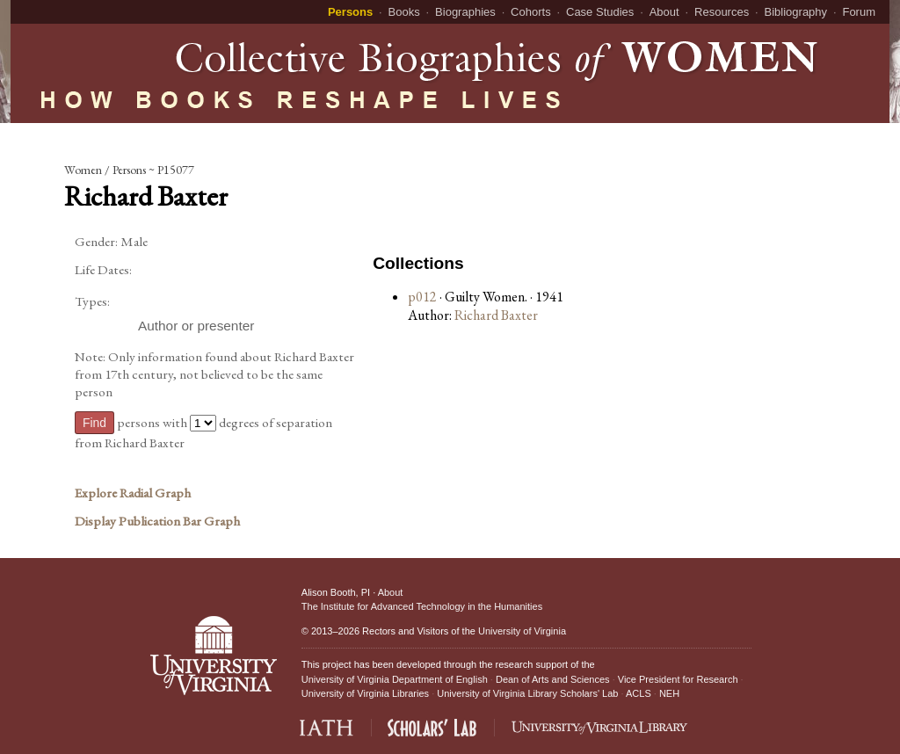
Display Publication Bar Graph (157, 521)
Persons (350, 11)
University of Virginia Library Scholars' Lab (527, 693)
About (664, 11)
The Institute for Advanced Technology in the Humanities (421, 606)
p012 (422, 296)
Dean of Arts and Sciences (553, 679)
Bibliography (796, 11)
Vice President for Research (678, 679)
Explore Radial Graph (133, 493)
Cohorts (531, 11)
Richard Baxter (496, 315)
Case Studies (600, 11)
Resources (721, 11)
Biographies (465, 11)
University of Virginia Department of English (394, 679)
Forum (858, 11)
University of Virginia (522, 631)
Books (404, 11)
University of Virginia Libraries (365, 693)
